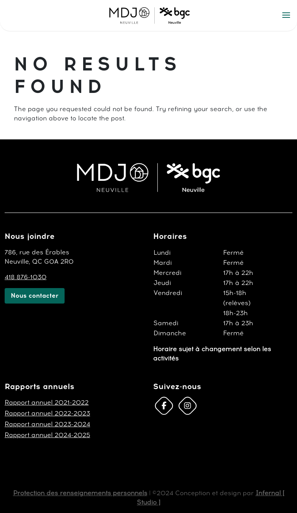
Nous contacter (34, 295)
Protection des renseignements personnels (80, 493)
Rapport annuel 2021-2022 (47, 402)
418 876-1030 (25, 277)
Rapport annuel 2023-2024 (47, 424)
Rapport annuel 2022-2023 (47, 413)
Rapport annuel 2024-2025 (47, 435)
